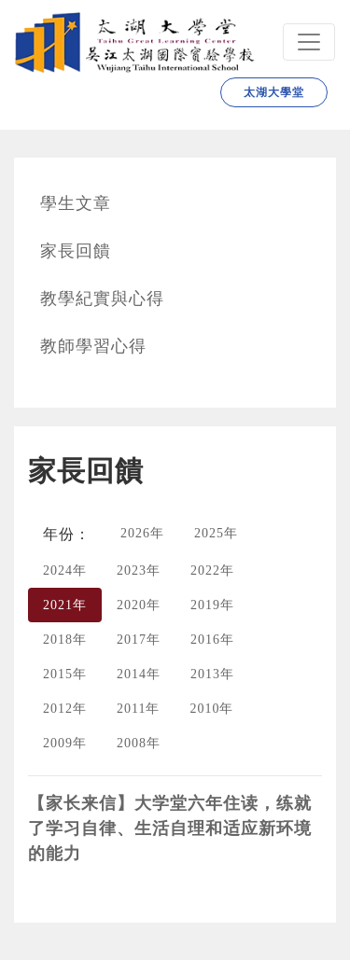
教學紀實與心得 (102, 298)
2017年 (139, 640)
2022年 (212, 570)
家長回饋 (75, 251)
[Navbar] (309, 42)
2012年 (65, 709)
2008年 (139, 743)
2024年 (65, 570)
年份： (67, 534)
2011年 (138, 709)
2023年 (139, 570)
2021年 (65, 605)
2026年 (142, 533)
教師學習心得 (93, 346)
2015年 (65, 674)
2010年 (211, 709)
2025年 (216, 533)
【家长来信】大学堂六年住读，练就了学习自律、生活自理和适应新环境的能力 (170, 828)
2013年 (212, 674)
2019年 (212, 605)
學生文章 (75, 203)
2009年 (65, 743)
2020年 (139, 605)
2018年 (65, 640)
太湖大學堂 (274, 92)
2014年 (139, 674)
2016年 (212, 640)
